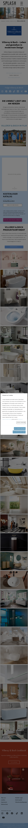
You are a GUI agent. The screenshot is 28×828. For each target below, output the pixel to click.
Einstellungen (20, 422)
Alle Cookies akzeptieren (19, 431)
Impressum (20, 419)
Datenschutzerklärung (6, 419)
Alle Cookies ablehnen (19, 428)
